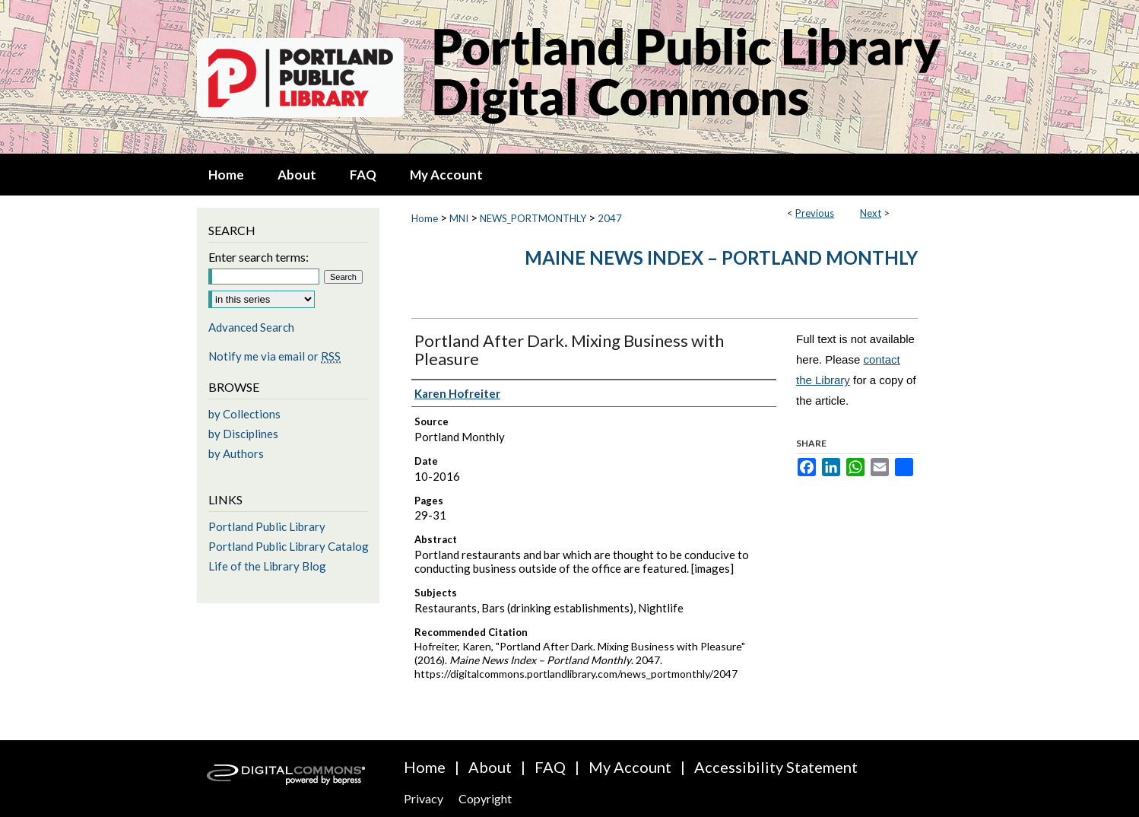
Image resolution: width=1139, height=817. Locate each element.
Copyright (485, 798)
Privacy (423, 798)
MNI (458, 218)
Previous (814, 213)
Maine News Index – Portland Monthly (721, 257)
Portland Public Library (266, 526)
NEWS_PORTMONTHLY (533, 218)
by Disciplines (243, 433)
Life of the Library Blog (267, 566)
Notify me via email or (274, 356)
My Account (630, 767)
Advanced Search (251, 327)
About (490, 767)
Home (424, 218)
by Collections (244, 414)
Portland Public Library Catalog (288, 546)
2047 (610, 218)
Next (870, 213)
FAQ (550, 767)
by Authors (236, 453)
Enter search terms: (258, 257)
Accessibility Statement (776, 767)
